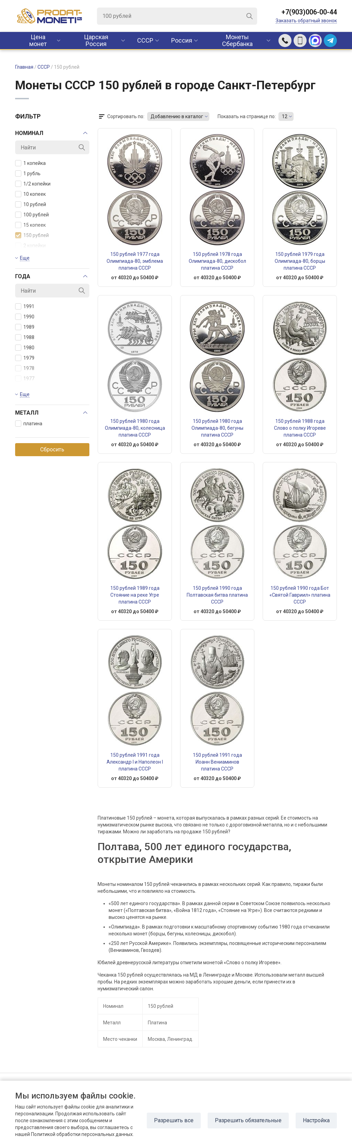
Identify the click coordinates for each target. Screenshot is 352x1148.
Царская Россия (96, 40)
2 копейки (30, 246)
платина (28, 423)
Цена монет (38, 40)
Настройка (316, 1120)
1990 (24, 317)
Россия (181, 40)
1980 (24, 348)
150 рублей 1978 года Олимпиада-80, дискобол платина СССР (217, 261)
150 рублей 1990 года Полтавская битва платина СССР (217, 595)
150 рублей (32, 235)
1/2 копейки (33, 184)
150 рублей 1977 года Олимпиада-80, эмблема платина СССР (135, 261)
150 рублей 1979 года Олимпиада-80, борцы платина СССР (300, 261)
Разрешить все (174, 1120)
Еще (25, 258)
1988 (24, 337)
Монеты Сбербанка (237, 40)
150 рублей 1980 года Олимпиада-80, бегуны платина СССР (217, 428)
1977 (24, 378)
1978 (24, 368)
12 (284, 116)
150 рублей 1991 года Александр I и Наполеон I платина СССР (135, 762)
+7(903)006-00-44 (309, 12)
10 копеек (30, 194)
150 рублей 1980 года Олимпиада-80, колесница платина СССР (135, 428)
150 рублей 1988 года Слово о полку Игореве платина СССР (300, 428)
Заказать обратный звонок (306, 20)
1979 (24, 358)
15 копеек (30, 225)
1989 (24, 327)
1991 (24, 306)
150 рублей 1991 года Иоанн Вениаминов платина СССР (217, 762)
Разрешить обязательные (248, 1120)
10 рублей (30, 204)
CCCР (145, 40)
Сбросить (52, 449)
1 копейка (30, 163)
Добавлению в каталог (177, 116)
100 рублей (32, 215)
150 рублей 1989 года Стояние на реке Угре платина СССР (135, 595)
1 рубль (28, 173)
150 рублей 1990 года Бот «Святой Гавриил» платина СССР (300, 595)
